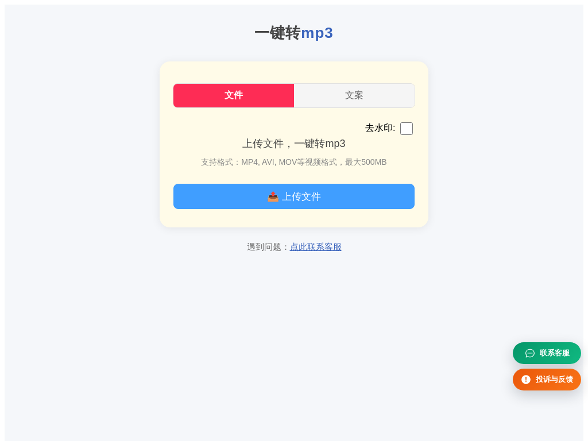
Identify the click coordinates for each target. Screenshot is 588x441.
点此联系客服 (316, 247)
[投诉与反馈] (547, 379)
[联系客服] (547, 353)
